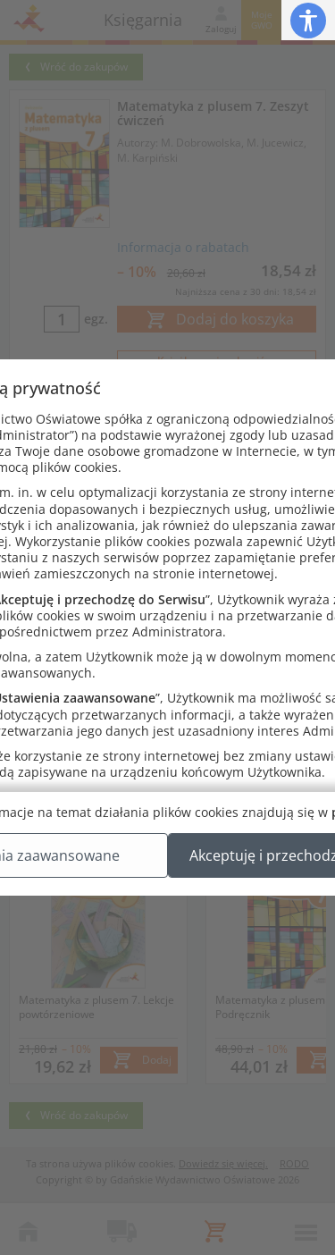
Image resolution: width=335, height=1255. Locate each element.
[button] (308, 20)
